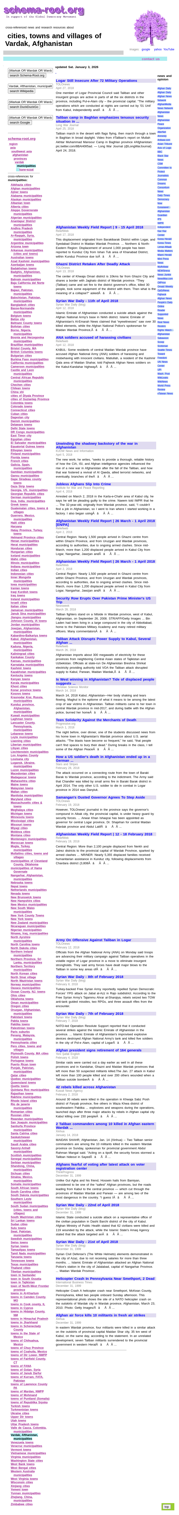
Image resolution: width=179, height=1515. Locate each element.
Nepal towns (19, 886)
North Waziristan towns (26, 980)
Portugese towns (22, 1060)
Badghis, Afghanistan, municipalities (26, 273)
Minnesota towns (22, 817)
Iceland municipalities (25, 555)
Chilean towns (20, 388)
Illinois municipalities (25, 563)
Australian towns (22, 257)
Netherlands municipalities (29, 890)
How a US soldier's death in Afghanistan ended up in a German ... (103, 759)
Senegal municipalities (26, 1158)
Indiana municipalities (25, 566)
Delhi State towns (23, 428)
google (146, 49)
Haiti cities (18, 522)
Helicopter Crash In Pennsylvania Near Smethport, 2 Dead (105, 1279)
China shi (17, 392)
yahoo (158, 49)
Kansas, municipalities (26, 661)
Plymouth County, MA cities (29, 1053)
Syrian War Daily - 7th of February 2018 (89, 1014)
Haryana (16, 526)
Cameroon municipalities (27, 366)
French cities (19, 461)
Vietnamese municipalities (28, 1453)
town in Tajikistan (23, 1282)
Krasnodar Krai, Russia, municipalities (27, 699)
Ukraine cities (20, 1413)
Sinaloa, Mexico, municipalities (22, 1178)
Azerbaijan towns (22, 264)
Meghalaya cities (22, 810)
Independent (164, 227)
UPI (160, 369)
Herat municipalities (24, 544)
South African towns (24, 1188)
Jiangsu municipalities (26, 617)
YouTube (168, 49)
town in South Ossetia (26, 1279)
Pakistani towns (21, 1017)
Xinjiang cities (20, 1486)
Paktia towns (19, 1021)
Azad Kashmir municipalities (30, 261)
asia (13, 147)
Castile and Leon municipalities (22, 371)
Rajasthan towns (22, 1093)
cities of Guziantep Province (30, 399)
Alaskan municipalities (26, 199)
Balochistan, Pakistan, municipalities (26, 299)
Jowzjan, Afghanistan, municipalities (25, 630)
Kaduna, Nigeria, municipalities (22, 648)
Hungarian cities (22, 552)
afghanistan (20, 155)
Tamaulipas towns (23, 1249)
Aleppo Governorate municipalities (24, 212)
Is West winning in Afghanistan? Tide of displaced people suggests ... (105, 681)
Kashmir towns (21, 668)
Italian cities (19, 606)
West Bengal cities (23, 1468)
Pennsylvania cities (24, 1042)
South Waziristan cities (26, 1217)
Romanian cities (22, 1111)
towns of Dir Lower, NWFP (29, 1355)
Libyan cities (19, 748)
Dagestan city (20, 417)
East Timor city (21, 435)
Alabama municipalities (26, 195)
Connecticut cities (23, 410)
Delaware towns (21, 424)
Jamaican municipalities (27, 610)
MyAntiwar (163, 266)
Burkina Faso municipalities (30, 359)
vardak (19, 162)
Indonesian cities (22, 573)
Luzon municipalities (25, 770)
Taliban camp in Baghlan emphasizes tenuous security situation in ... (102, 119)
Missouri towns (21, 824)
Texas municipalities (24, 1264)
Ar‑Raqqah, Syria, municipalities (22, 237)
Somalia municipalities (26, 1184)
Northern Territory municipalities (23, 968)
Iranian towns (20, 588)
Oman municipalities (24, 1002)
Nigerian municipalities (26, 930)
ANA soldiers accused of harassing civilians (93, 337)
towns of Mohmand (24, 1395)
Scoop (161, 342)
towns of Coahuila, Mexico (29, 1351)
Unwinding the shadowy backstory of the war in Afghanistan (97, 445)
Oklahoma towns (22, 999)
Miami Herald (165, 255)
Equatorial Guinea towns (27, 446)
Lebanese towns (22, 733)
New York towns (22, 919)
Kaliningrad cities (22, 653)
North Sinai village (23, 977)
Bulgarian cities (21, 355)
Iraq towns (18, 595)
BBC (160, 152)
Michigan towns (21, 813)
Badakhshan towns (24, 268)
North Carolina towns (25, 944)
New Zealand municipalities (29, 922)
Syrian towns (19, 1246)
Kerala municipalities (25, 683)
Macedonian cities (23, 773)
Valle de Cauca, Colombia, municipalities (29, 1429)
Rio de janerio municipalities (21, 1106)
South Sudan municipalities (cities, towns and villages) (29, 1210)
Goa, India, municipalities (28, 501)
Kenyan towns (20, 679)
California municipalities (27, 363)
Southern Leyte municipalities (21, 1200)
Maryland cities (21, 799)
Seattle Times (165, 350)
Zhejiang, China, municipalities (22, 1498)
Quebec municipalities (26, 1079)
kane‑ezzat (26, 169)
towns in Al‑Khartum (25, 1293)
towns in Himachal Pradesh (29, 1318)
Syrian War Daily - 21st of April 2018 (87, 1242)
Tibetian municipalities (26, 1271)
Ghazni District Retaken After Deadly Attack (93, 264)
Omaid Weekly (165, 286)
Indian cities (19, 570)
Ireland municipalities (25, 599)
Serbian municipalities (26, 1162)
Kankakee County (22, 657)
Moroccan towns (22, 842)
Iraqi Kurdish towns (24, 592)
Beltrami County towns (26, 323)
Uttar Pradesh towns (25, 1424)
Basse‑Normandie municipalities (22, 310)
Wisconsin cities (22, 1482)
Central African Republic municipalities (27, 379)
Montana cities (21, 835)
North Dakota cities (24, 948)
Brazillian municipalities (27, 344)
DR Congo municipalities (28, 432)
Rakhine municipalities (26, 1097)
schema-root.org (21, 139)
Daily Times (164, 195)
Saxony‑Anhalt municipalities (21, 1150)
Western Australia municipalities (23, 1473)
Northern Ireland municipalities (22, 953)
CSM (160, 163)
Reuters (162, 326)
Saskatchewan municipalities (21, 1139)
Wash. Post (164, 373)
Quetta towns (20, 1086)
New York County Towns (27, 915)
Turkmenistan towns (24, 1409)
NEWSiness (164, 270)
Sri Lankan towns (23, 1220)
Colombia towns (22, 403)
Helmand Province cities (27, 537)
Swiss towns (19, 1242)
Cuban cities (19, 414)
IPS (159, 219)
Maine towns (19, 784)
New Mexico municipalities (29, 904)
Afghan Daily (164, 88)
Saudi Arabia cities (23, 1144)
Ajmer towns (19, 192)
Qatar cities (18, 1075)
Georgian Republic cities (27, 494)
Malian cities (19, 791)
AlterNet (162, 132)
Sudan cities (19, 1224)
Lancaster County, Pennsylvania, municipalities (23, 726)
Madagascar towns (23, 777)
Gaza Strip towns (22, 486)
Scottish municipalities (26, 1155)
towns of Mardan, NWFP (27, 1391)
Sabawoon (163, 338)
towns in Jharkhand (24, 1322)
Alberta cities (20, 206)
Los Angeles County (24, 755)
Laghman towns (21, 719)
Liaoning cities (21, 741)
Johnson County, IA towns (29, 621)
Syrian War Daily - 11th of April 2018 (87, 301)
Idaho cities (19, 559)
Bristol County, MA (23, 348)
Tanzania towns (21, 1257)
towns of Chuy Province (27, 1348)
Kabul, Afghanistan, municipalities (24, 640)
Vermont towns (21, 1449)
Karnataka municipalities (27, 664)
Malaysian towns (22, 788)
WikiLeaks (163, 377)
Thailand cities (21, 1268)
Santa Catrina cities (24, 1133)
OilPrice (162, 282)
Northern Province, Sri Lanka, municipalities (26, 960)
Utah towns (18, 1420)
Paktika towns (20, 1024)
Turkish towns (20, 1406)
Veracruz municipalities (26, 1446)
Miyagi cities (19, 828)
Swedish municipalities (26, 1238)
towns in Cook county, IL (28, 1304)
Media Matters (165, 251)
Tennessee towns (22, 1260)
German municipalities (26, 497)
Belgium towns (21, 315)
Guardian (162, 215)
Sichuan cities (20, 1173)
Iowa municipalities (24, 584)
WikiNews (163, 381)
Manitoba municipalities (27, 795)
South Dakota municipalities (30, 1195)
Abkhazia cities (21, 184)
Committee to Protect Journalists (165, 171)
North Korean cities (24, 973)
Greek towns (19, 504)
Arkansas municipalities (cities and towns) (27, 252)
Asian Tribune (165, 144)
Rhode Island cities (24, 1100)
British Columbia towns (27, 352)
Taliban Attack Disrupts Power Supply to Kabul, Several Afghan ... (103, 641)
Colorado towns (21, 406)
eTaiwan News (165, 393)
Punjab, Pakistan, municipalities (22, 1069)
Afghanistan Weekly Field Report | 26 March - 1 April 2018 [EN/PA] (105, 523)
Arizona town (20, 246)
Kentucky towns (22, 675)
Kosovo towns (20, 693)
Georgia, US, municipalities (29, 490)
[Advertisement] (95, 187)
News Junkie (164, 274)
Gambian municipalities (26, 472)
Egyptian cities (21, 439)
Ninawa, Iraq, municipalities (29, 933)
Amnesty (162, 136)
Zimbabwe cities (22, 1504)
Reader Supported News (163, 314)
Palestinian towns (23, 1028)
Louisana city (20, 759)
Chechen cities (21, 384)
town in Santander (23, 1275)
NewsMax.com (165, 278)
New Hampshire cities (25, 900)
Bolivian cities (20, 326)
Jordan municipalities (25, 624)
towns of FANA (21, 1366)
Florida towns (20, 457)
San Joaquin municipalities (29, 1122)
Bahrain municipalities (26, 279)
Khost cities (19, 686)
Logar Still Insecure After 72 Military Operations (96, 81)
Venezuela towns (22, 1442)
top (167, 1506)
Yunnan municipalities (26, 1493)
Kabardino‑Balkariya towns (29, 635)
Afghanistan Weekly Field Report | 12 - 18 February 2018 (104, 834)
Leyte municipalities (24, 737)
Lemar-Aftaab (165, 247)
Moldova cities (20, 831)
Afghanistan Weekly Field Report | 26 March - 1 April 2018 (105, 561)
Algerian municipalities (26, 217)
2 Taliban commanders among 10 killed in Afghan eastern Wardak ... (105, 1126)
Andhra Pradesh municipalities (22, 230)
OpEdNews (163, 290)
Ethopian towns (21, 450)
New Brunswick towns (26, 897)
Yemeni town (19, 1489)
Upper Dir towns (22, 1417)
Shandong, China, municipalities (23, 1167)
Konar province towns (26, 690)
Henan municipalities (25, 541)
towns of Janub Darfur (26, 1373)
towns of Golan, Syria (25, 1369)
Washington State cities (27, 1460)
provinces (20, 158)
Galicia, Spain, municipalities (21, 466)
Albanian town (20, 203)
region (13, 144)
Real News (163, 322)
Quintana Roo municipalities (30, 1089)
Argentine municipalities (27, 243)
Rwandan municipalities (27, 1119)
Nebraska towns (22, 882)
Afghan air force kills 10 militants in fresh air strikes (100, 1315)
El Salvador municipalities (28, 442)
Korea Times (164, 243)
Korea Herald (165, 239)
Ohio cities (18, 995)
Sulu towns (18, 1228)
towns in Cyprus (22, 1308)
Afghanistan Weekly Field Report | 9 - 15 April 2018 (99, 227)
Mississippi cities (22, 821)
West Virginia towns (24, 1479)
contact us (151, 59)
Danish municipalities (25, 421)
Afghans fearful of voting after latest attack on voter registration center (100, 1166)
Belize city (18, 319)
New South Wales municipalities (23, 909)
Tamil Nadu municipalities (28, 1253)
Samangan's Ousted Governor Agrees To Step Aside (100, 797)
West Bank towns (22, 1464)
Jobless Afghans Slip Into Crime (83, 484)
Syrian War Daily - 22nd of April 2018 (87, 1205)
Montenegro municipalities (29, 839)
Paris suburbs (20, 1031)
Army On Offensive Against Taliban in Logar (93, 940)
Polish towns (19, 1057)
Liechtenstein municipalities (29, 752)
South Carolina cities (25, 1191)
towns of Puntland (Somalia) (30, 1398)
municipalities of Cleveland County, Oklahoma (29, 862)
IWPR (161, 223)
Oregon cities (20, 1006)
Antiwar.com (164, 140)
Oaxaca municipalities (26, 988)
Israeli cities (19, 602)
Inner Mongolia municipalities (21, 579)
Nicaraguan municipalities (28, 926)
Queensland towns (23, 1082)
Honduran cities (21, 548)
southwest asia (21, 151)
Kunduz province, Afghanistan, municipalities (22, 708)
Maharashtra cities (23, 781)
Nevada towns (20, 893)
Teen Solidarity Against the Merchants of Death (96, 720)
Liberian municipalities (26, 744)
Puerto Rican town (23, 1064)
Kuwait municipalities (25, 715)
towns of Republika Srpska (29, 1402)
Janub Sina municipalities (28, 613)
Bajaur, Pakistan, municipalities (22, 292)
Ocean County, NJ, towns (28, 991)
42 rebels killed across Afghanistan (86, 1087)
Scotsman (163, 346)
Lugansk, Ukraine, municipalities (23, 764)
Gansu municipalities (25, 475)
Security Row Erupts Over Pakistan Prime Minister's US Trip (103, 600)
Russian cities (20, 1115)
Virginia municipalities (26, 1457)
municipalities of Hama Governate (26, 870)
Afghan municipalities (25, 188)
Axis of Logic (165, 148)
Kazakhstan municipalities (28, 672)
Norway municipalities (26, 984)
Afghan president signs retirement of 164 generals (98, 1050)
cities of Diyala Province (27, 395)
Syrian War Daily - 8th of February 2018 (89, 977)
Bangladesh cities (23, 304)
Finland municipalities (26, 453)
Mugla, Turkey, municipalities (21, 848)
